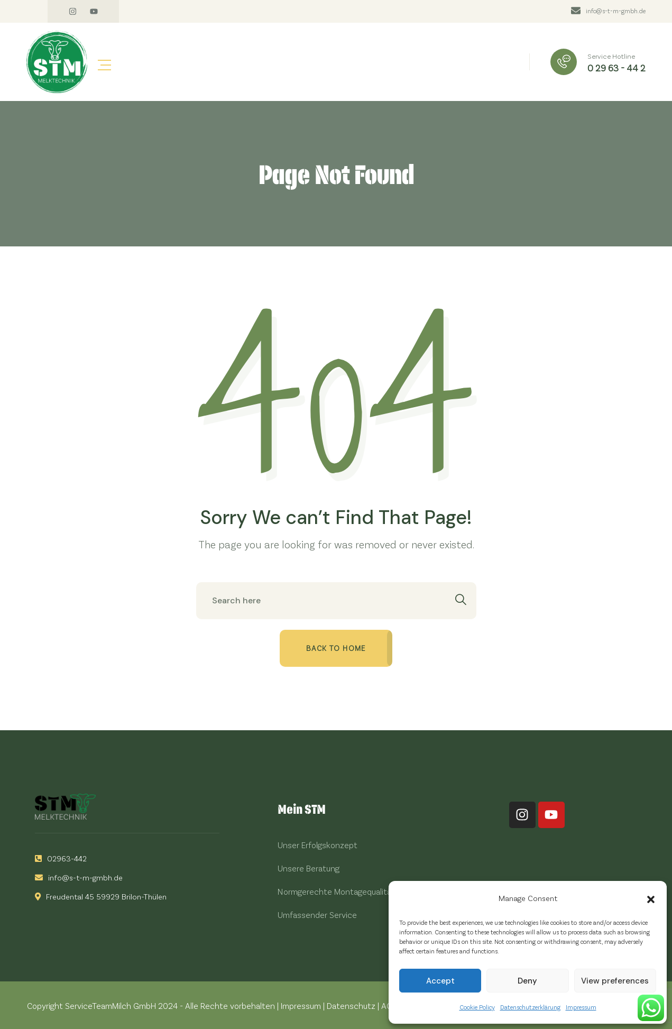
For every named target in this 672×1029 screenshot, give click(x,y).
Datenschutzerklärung (530, 1006)
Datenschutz (351, 1005)
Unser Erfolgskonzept (317, 845)
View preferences (615, 981)
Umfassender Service (317, 914)
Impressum (581, 1006)
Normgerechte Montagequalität (336, 891)
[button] (651, 898)
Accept (440, 981)
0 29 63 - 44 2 (616, 68)
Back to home (336, 648)
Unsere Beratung (308, 868)
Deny (527, 981)
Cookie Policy (477, 1006)
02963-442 (61, 858)
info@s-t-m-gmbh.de (616, 10)
